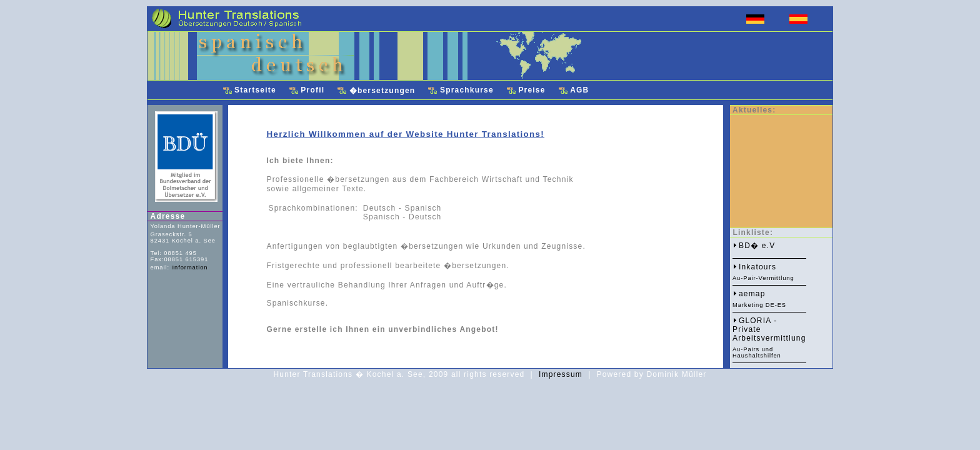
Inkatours (757, 266)
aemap (752, 293)
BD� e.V (757, 245)
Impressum (560, 374)
